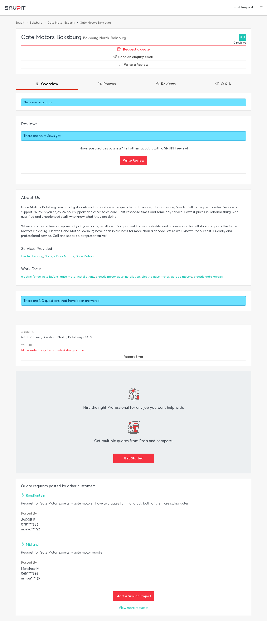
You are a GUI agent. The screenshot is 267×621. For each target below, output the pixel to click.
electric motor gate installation (118, 276)
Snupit (20, 22)
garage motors (181, 276)
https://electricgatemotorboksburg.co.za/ (52, 350)
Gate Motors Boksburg (95, 22)
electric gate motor (155, 276)
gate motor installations (77, 276)
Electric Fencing (32, 256)
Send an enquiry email (133, 57)
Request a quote (133, 49)
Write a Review (133, 64)
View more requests (133, 608)
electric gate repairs (208, 276)
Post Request (243, 7)
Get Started (133, 458)
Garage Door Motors (59, 256)
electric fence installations (40, 276)
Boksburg (36, 22)
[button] (261, 7)
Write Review (133, 160)
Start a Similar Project (133, 596)
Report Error (133, 356)
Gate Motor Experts (61, 22)
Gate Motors (85, 256)
